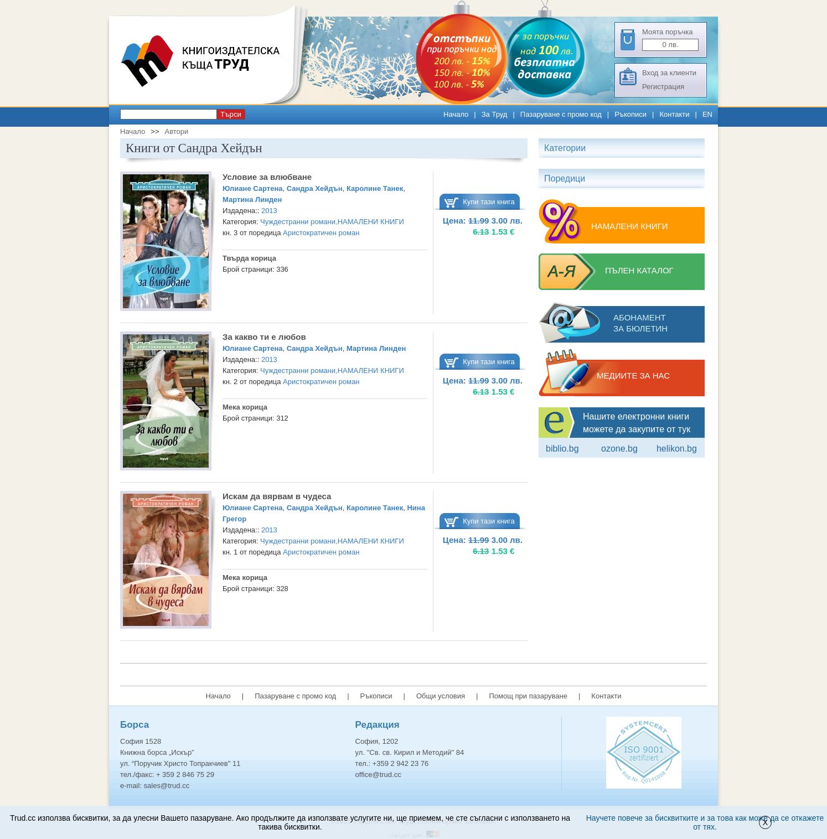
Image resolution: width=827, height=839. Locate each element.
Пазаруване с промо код (561, 114)
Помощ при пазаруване (528, 696)
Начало (455, 114)
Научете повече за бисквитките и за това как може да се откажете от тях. (705, 822)
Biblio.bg (562, 448)
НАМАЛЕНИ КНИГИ (371, 221)
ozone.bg (619, 448)
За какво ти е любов (264, 336)
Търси (230, 114)
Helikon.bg (677, 448)
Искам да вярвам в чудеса (277, 496)
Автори (176, 131)
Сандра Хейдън (315, 188)
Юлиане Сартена (252, 188)
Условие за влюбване (267, 177)
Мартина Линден (252, 199)
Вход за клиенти (669, 73)
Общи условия (440, 696)
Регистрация (663, 86)
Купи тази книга (489, 202)
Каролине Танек (375, 188)
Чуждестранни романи (297, 221)
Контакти (674, 114)
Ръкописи (630, 114)
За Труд (495, 114)
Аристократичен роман (321, 233)
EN (707, 114)
